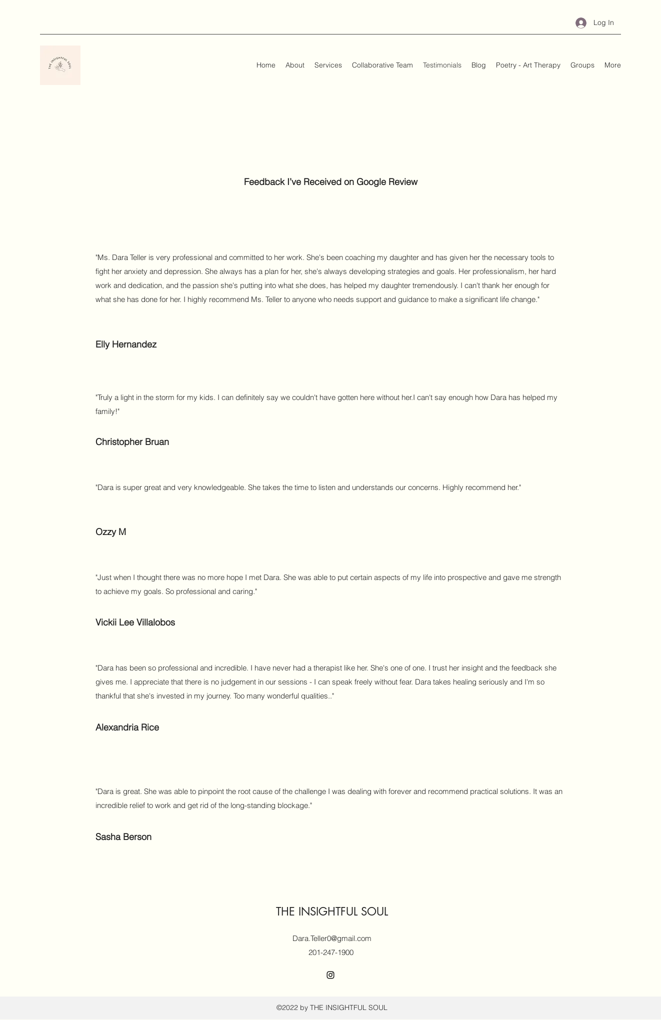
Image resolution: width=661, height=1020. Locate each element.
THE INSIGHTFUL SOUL (332, 911)
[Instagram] (331, 975)
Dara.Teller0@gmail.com (332, 938)
